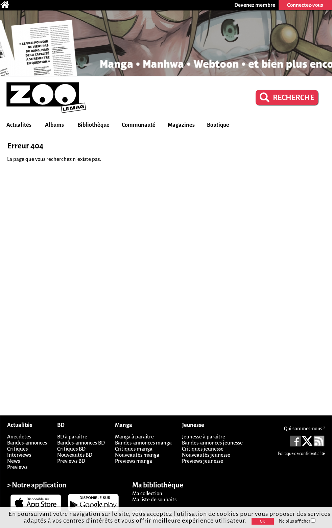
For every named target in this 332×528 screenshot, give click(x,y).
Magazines (181, 125)
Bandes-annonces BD (81, 443)
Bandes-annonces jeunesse (212, 443)
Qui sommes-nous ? (304, 428)
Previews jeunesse (202, 461)
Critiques (17, 449)
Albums (54, 125)
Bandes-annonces (27, 443)
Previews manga (133, 461)
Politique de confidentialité (301, 453)
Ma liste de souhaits (154, 499)
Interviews (19, 455)
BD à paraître (72, 436)
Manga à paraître (134, 436)
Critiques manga (133, 449)
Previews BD (71, 461)
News (13, 461)
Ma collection (147, 493)
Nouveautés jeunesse (206, 455)
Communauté (139, 125)
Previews (17, 467)
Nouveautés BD (74, 455)
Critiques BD (71, 449)
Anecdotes (19, 436)
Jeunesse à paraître (203, 436)
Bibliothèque (93, 125)
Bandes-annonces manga (143, 443)
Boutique (218, 125)
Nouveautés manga (137, 455)
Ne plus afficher (297, 521)
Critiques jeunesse (202, 449)
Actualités (18, 125)
